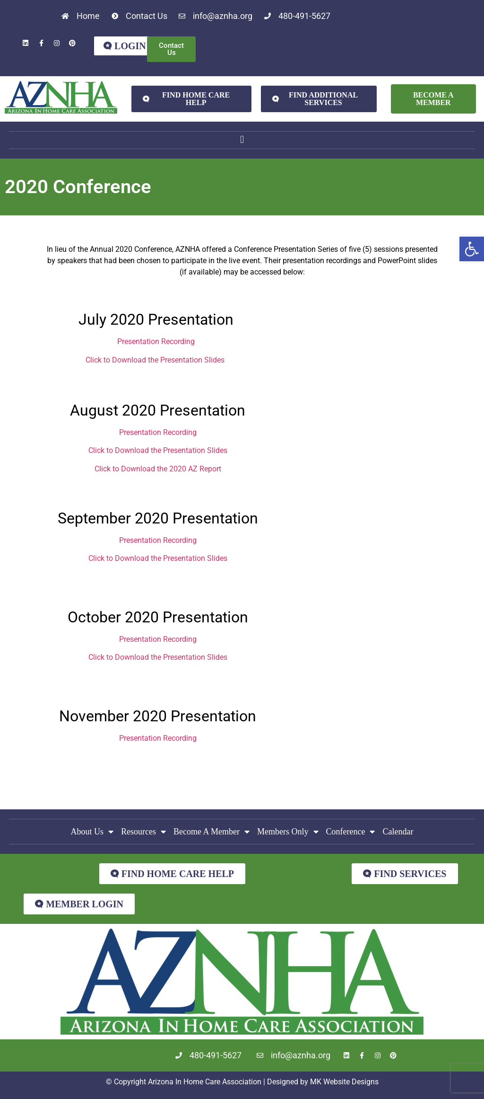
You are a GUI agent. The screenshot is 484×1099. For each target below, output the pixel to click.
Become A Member (211, 832)
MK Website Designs (344, 1081)
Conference (350, 832)
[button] (471, 249)
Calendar (397, 831)
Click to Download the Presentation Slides (155, 359)
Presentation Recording (156, 341)
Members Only (287, 832)
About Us (92, 832)
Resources (143, 832)
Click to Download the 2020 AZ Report (158, 468)
